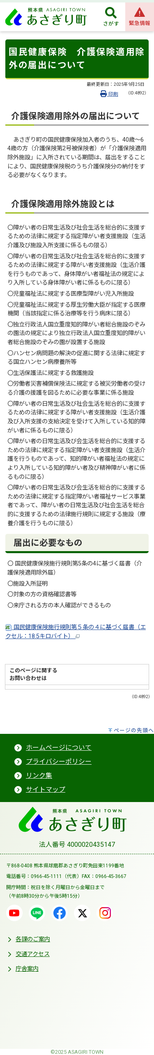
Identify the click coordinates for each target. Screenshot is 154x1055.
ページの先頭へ (134, 730)
